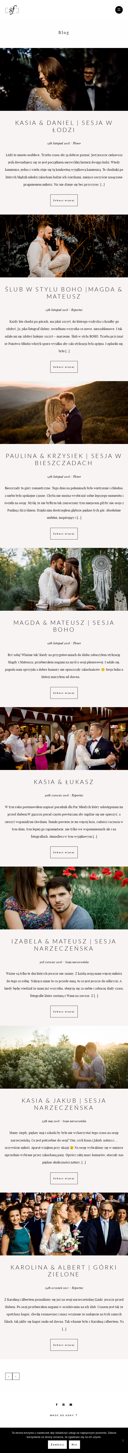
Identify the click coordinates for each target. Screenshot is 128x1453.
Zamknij (57, 1444)
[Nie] (123, 1440)
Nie (74, 1444)
